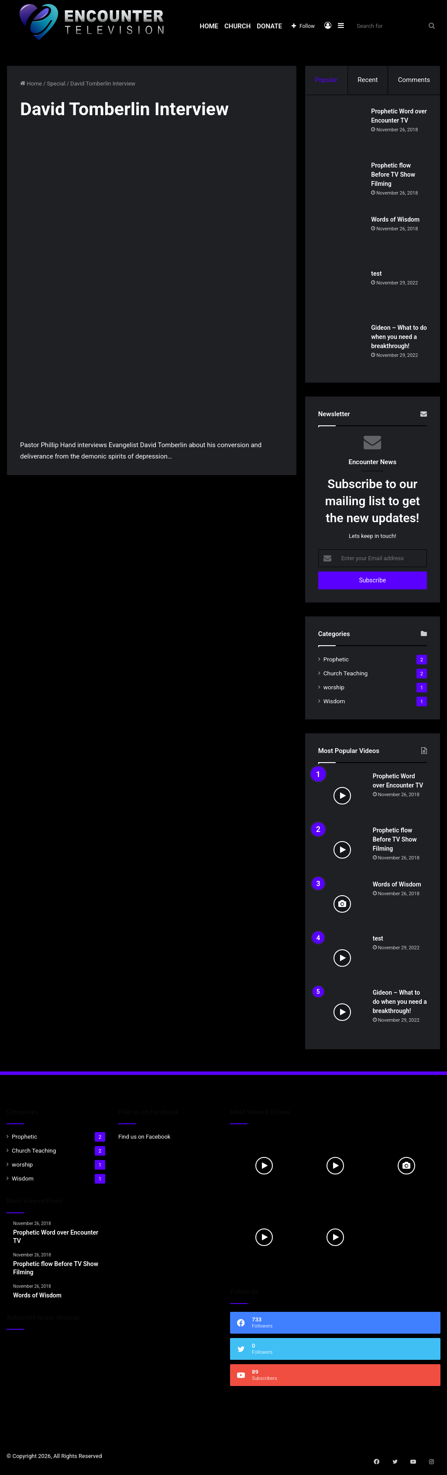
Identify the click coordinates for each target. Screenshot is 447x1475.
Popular (326, 80)
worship (333, 690)
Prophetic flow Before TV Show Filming (395, 175)
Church (237, 26)
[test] (342, 294)
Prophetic (336, 662)
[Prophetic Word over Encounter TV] (342, 132)
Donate (269, 26)
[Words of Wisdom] (342, 240)
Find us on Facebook (144, 1139)
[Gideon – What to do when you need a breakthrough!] (342, 349)
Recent (368, 80)
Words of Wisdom (397, 220)
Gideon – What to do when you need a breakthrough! (400, 338)
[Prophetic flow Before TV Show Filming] (342, 186)
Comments (414, 80)
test (378, 274)
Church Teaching (345, 676)
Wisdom (334, 704)
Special (56, 83)
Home (209, 26)
